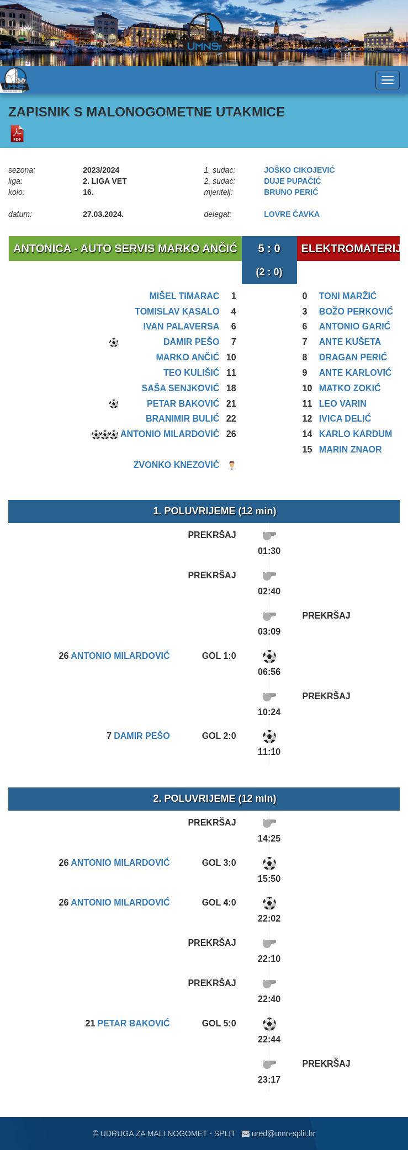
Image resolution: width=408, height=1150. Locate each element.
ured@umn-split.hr (278, 1133)
